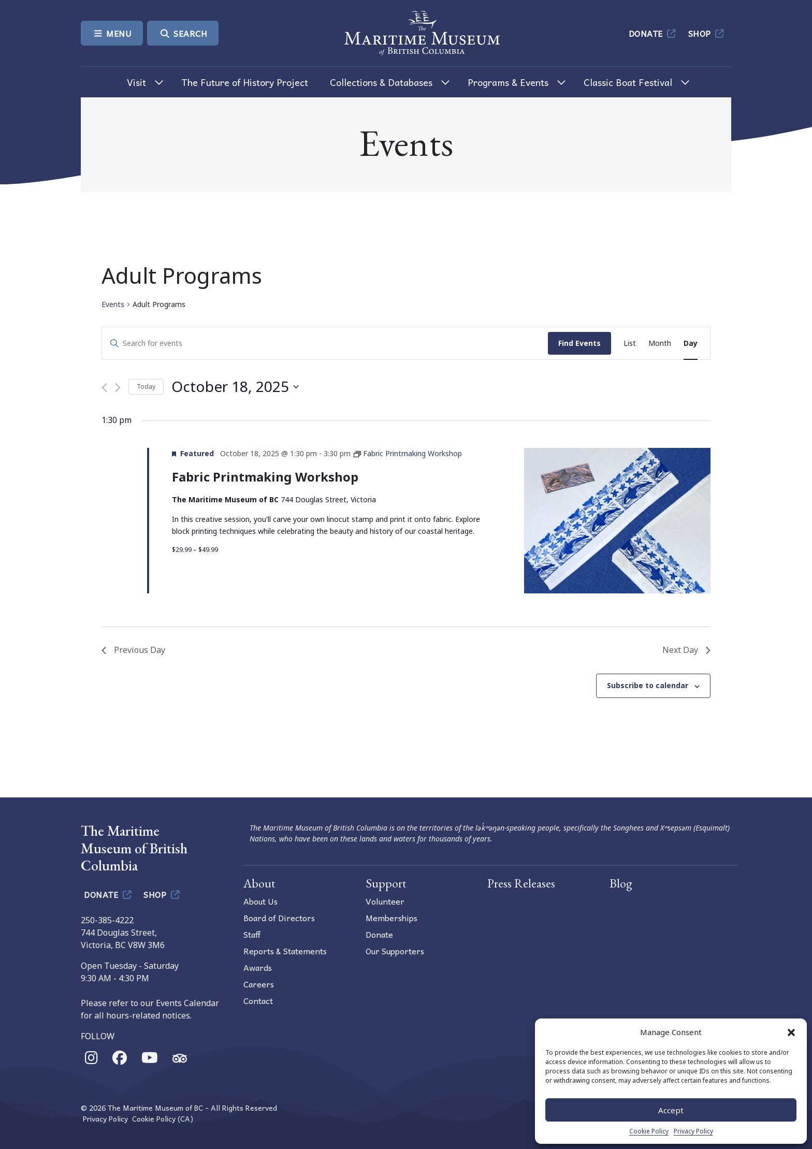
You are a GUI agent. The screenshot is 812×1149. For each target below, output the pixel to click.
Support (386, 883)
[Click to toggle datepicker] (235, 386)
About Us (260, 901)
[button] (791, 1032)
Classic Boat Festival (628, 82)
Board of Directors (279, 917)
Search (182, 33)
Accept (671, 1110)
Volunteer (385, 901)
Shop (707, 33)
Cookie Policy (649, 1131)
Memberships (391, 917)
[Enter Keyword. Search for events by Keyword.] (325, 343)
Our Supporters (395, 950)
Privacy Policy (693, 1131)
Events (113, 304)
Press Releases (521, 883)
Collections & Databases (381, 82)
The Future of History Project (244, 82)
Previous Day (133, 650)
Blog (621, 883)
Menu (112, 33)
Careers (258, 984)
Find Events (579, 343)
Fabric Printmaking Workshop (265, 476)
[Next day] (118, 387)
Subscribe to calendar (647, 685)
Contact (258, 1000)
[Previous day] (104, 387)
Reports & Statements (285, 950)
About (259, 883)
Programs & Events (508, 82)
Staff (251, 934)
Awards (257, 967)
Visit (136, 82)
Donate (653, 33)
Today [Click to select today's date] (146, 386)
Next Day (686, 650)
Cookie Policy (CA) (162, 1118)
